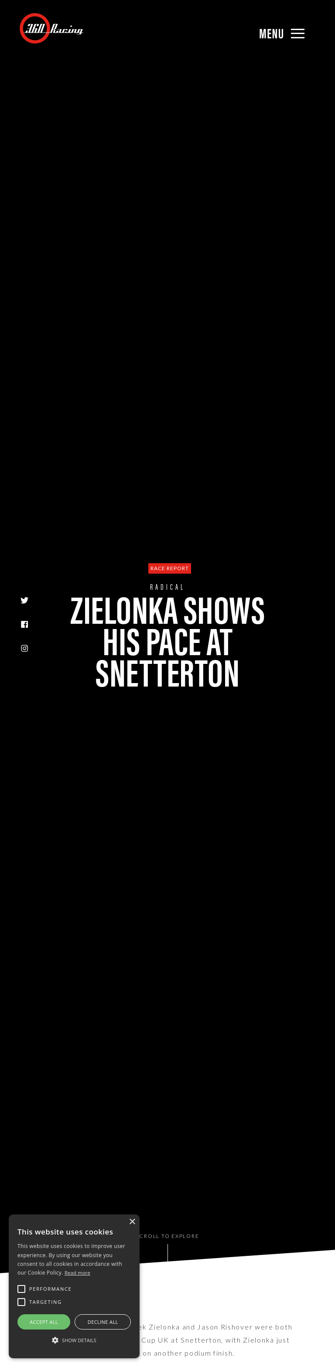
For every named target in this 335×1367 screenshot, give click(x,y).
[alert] (74, 1286)
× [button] (132, 1222)
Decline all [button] (103, 1322)
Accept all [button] (44, 1322)
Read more (77, 1272)
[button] (74, 1340)
